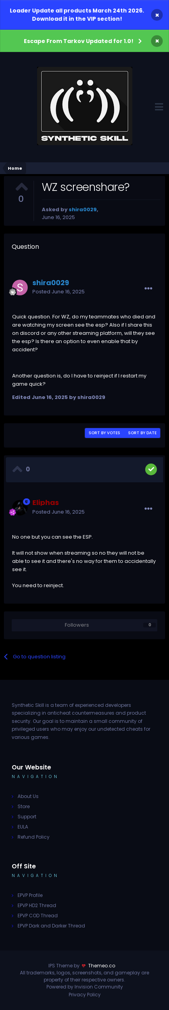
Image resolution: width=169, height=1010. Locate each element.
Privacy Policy (85, 994)
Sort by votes (104, 433)
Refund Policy (34, 837)
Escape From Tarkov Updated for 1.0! (78, 41)
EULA (23, 826)
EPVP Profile (30, 895)
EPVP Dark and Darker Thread (51, 925)
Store (24, 806)
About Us (28, 796)
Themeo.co (101, 965)
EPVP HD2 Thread (37, 905)
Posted (58, 291)
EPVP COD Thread (38, 915)
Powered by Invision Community (84, 986)
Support (27, 816)
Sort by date (142, 433)
